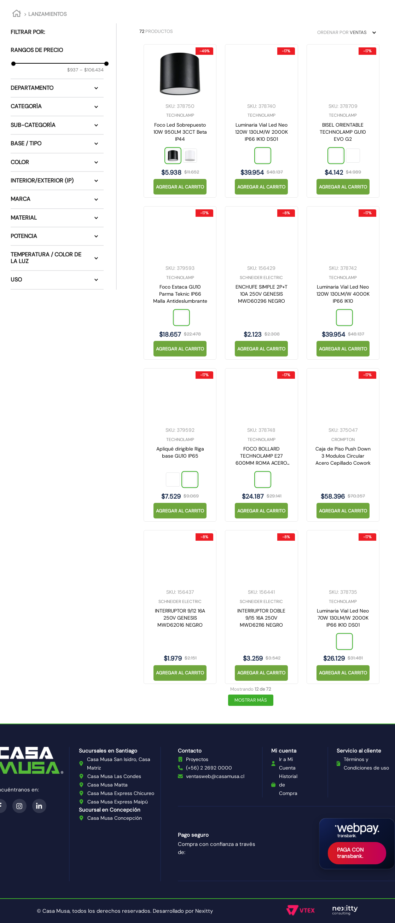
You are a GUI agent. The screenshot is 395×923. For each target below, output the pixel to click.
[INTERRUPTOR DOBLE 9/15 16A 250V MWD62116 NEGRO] (261, 606)
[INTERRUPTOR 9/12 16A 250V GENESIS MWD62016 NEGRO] (180, 606)
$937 (72, 70)
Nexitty (204, 911)
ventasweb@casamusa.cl (215, 776)
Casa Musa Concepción (114, 818)
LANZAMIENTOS (47, 14)
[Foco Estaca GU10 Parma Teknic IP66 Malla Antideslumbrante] (180, 282)
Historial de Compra (288, 784)
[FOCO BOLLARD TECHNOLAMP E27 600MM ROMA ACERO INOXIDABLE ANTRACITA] (261, 444)
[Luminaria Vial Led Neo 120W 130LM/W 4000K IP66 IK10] (343, 282)
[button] (57, 88)
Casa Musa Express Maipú (117, 802)
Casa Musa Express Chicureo (120, 793)
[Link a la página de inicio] (17, 14)
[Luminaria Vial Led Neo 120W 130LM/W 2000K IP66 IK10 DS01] (261, 121)
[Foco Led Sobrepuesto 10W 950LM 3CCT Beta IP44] (180, 121)
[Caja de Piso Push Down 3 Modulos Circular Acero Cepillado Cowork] (343, 444)
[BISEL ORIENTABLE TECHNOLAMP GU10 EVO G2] (343, 121)
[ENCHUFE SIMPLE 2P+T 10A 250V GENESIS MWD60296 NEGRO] (261, 282)
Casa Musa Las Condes (114, 776)
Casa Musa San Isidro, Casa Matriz (118, 763)
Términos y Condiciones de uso (366, 763)
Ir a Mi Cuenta (287, 763)
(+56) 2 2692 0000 (209, 768)
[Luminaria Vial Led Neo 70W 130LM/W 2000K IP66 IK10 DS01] (343, 606)
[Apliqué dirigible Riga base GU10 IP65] (180, 444)
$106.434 (92, 70)
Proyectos (197, 759)
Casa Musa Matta (107, 785)
